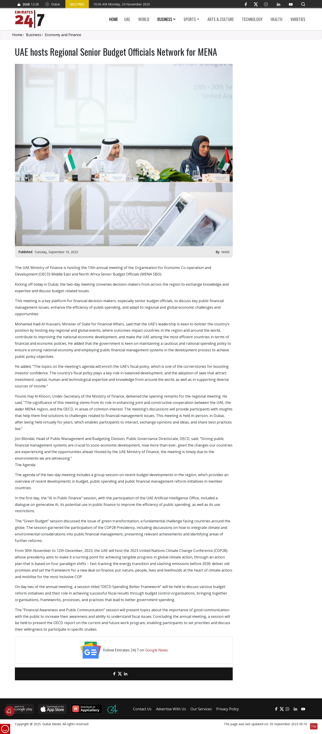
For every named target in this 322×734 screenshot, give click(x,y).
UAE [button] (127, 19)
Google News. (156, 650)
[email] (106, 674)
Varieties (297, 19)
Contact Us (142, 708)
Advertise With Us (171, 708)
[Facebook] (246, 4)
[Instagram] (266, 4)
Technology (252, 19)
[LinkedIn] (278, 4)
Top (313, 726)
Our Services (201, 708)
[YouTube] (291, 4)
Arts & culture (220, 19)
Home (113, 19)
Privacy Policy (227, 708)
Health (276, 19)
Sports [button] (190, 19)
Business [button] (164, 19)
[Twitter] (256, 4)
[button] (303, 4)
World (143, 19)
